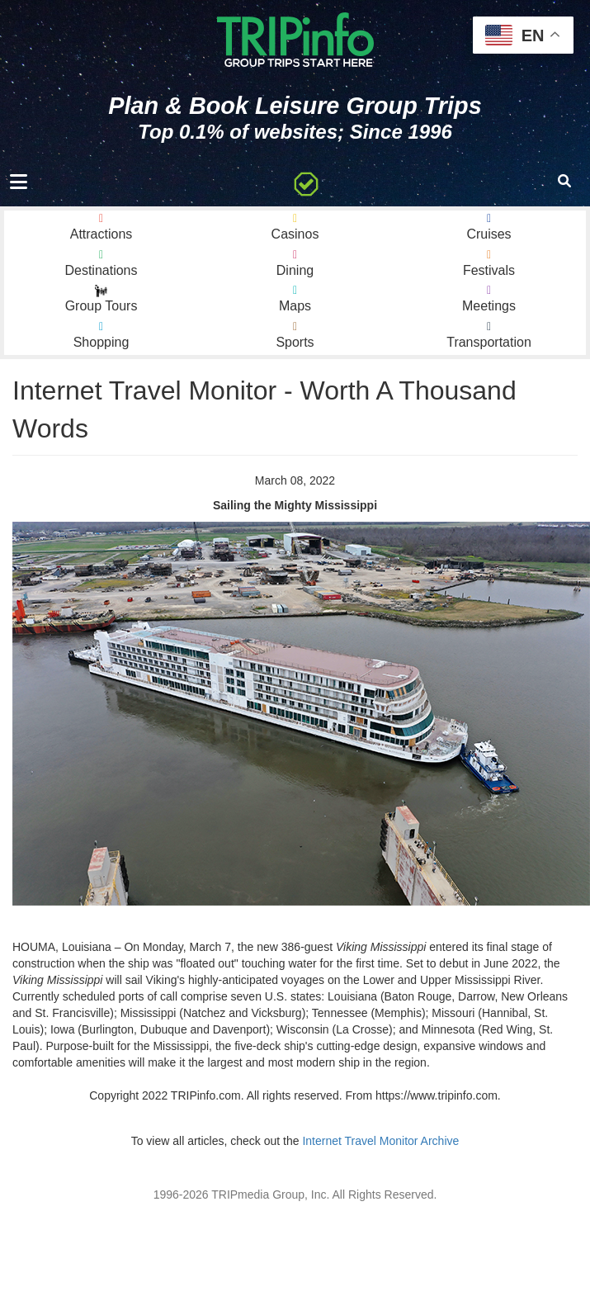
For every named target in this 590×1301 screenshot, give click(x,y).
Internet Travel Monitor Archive (380, 1140)
